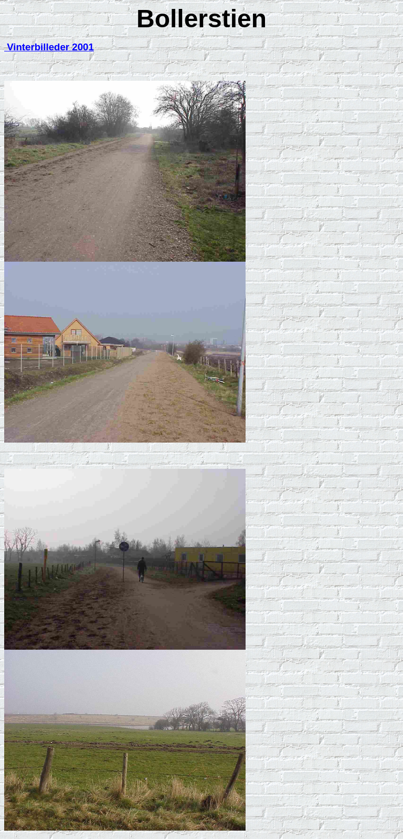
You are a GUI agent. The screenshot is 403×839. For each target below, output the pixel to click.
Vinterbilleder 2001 (49, 46)
